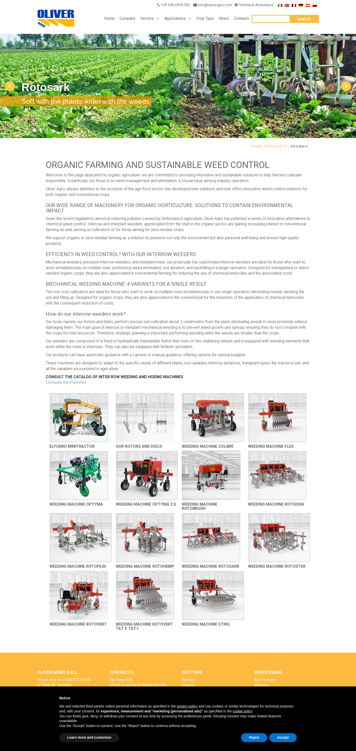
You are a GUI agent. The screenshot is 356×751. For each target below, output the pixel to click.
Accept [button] (283, 737)
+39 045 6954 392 (173, 5)
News (224, 18)
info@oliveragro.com (215, 5)
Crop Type (205, 18)
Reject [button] (254, 737)
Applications (175, 18)
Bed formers (265, 680)
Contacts (241, 18)
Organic (188, 685)
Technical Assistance (256, 5)
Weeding (261, 685)
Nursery (188, 680)
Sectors (147, 18)
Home (109, 18)
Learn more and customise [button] (89, 737)
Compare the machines (66, 382)
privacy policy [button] (187, 706)
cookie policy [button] (242, 711)
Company (127, 18)
